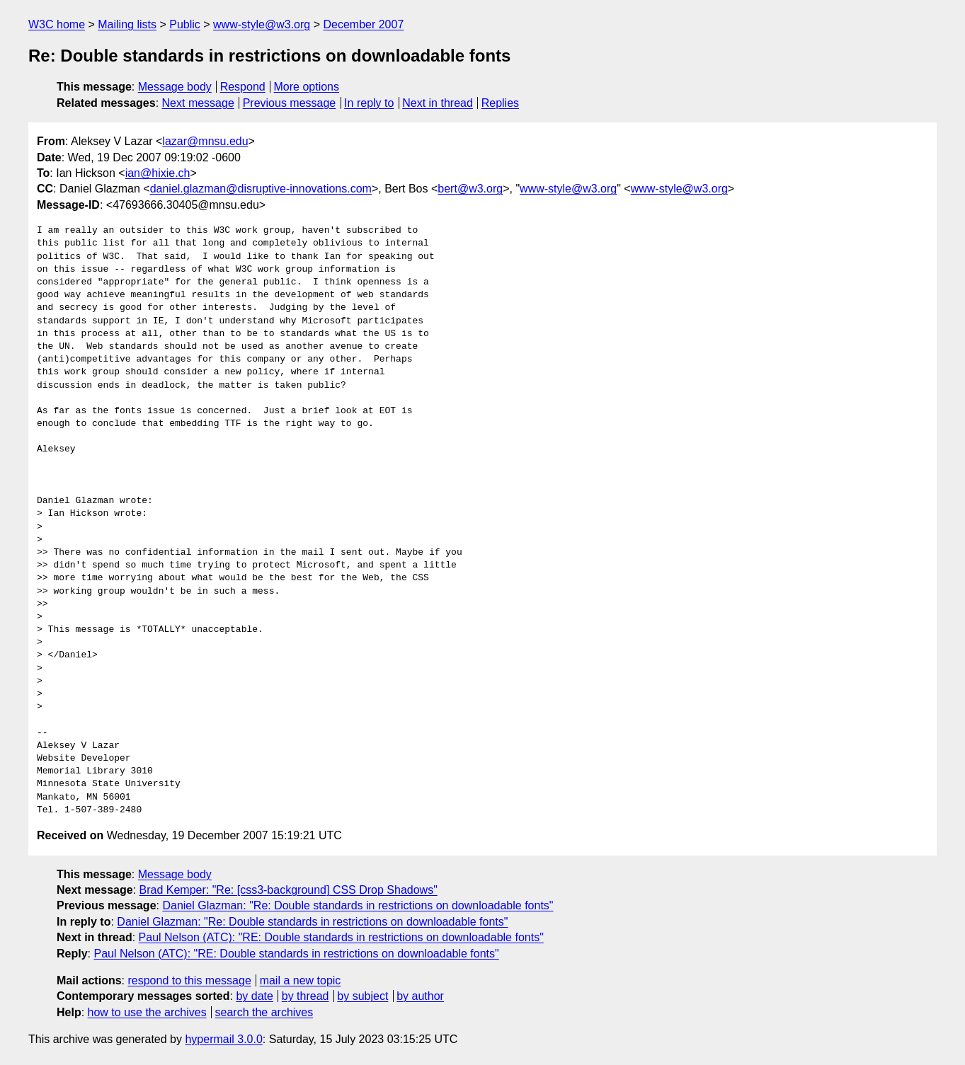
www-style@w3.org (261, 24)
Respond (242, 87)
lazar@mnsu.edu (205, 141)
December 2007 (363, 24)
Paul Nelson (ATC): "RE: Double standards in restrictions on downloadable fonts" (341, 937)
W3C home (56, 24)
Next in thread (437, 103)
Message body (175, 87)
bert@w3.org (470, 189)
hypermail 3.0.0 (223, 1039)
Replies (500, 103)
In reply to (369, 103)
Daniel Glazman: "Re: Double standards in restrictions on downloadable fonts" (357, 905)
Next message (198, 103)
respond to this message (189, 980)
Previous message (289, 103)
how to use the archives (147, 1012)
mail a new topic (300, 980)
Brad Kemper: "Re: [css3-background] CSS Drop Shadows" (288, 890)
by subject (362, 996)
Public (184, 24)
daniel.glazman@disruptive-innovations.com (261, 189)
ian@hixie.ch (157, 173)
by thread (305, 996)
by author (420, 996)
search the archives (264, 1012)
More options (307, 87)
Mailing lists (127, 24)
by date (254, 996)
